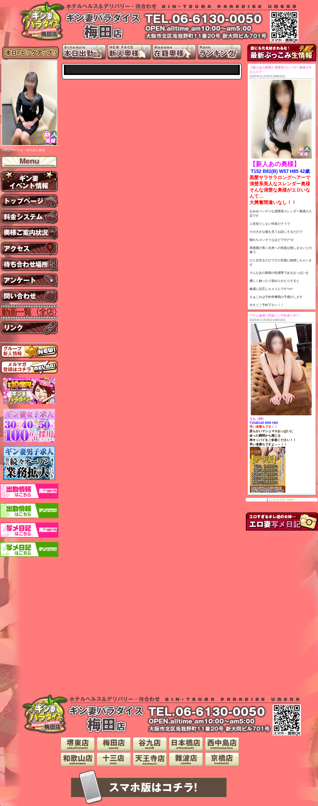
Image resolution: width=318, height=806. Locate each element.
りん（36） (257, 419)
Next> (291, 500)
